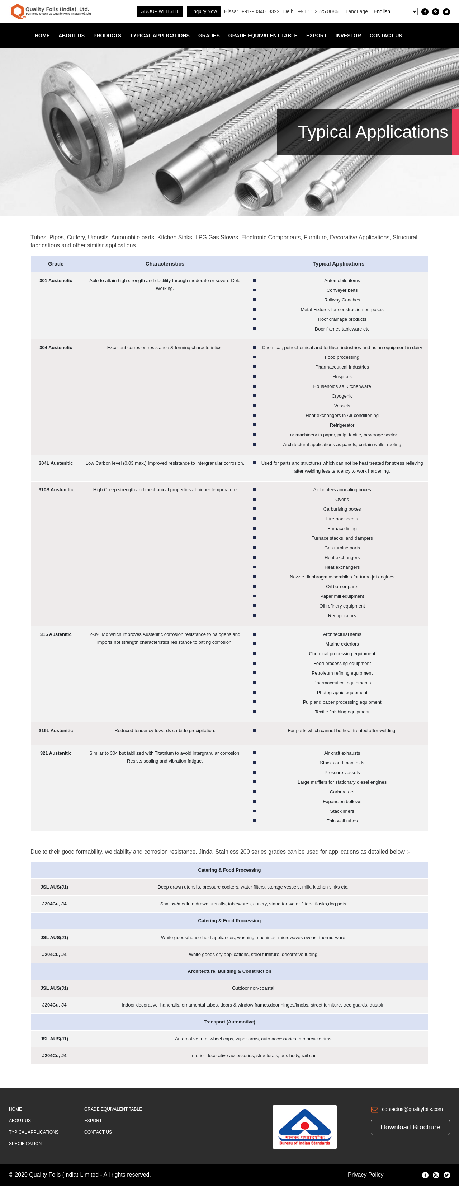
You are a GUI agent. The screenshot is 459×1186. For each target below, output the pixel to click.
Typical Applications (160, 35)
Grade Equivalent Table (263, 35)
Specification (25, 1143)
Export (316, 35)
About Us (71, 35)
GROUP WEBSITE (160, 11)
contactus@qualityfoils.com (412, 1109)
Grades (209, 35)
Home (42, 35)
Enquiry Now (203, 11)
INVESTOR (348, 35)
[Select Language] (395, 11)
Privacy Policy (366, 1175)
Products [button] (107, 35)
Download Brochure (410, 1127)
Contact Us (386, 35)
